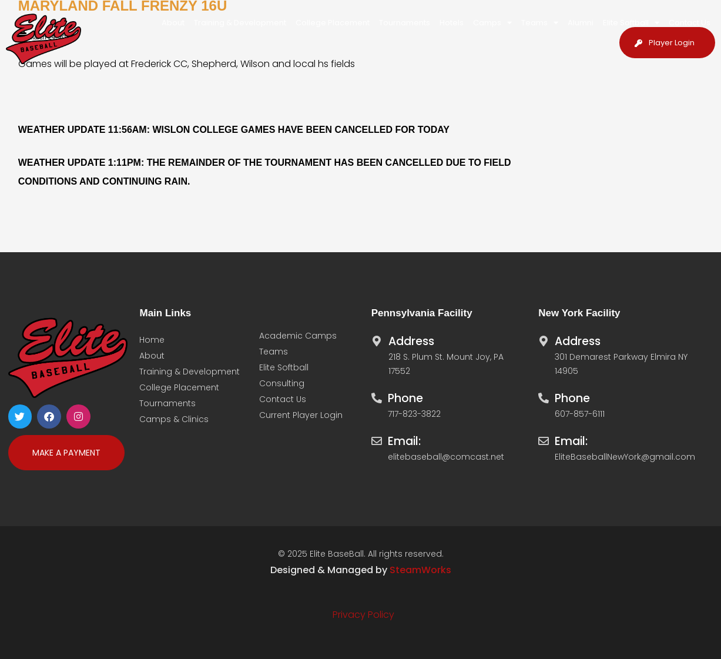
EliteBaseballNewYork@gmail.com (625, 457)
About (173, 22)
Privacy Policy (363, 614)
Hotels (452, 22)
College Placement (333, 22)
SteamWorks (420, 570)
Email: (404, 441)
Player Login (672, 42)
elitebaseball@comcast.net (446, 457)
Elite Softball (631, 22)
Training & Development (240, 22)
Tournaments (404, 22)
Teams (539, 22)
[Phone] (376, 395)
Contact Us (689, 22)
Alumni (580, 22)
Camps (492, 22)
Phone (405, 398)
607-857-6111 (580, 414)
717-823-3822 (414, 414)
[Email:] (376, 438)
